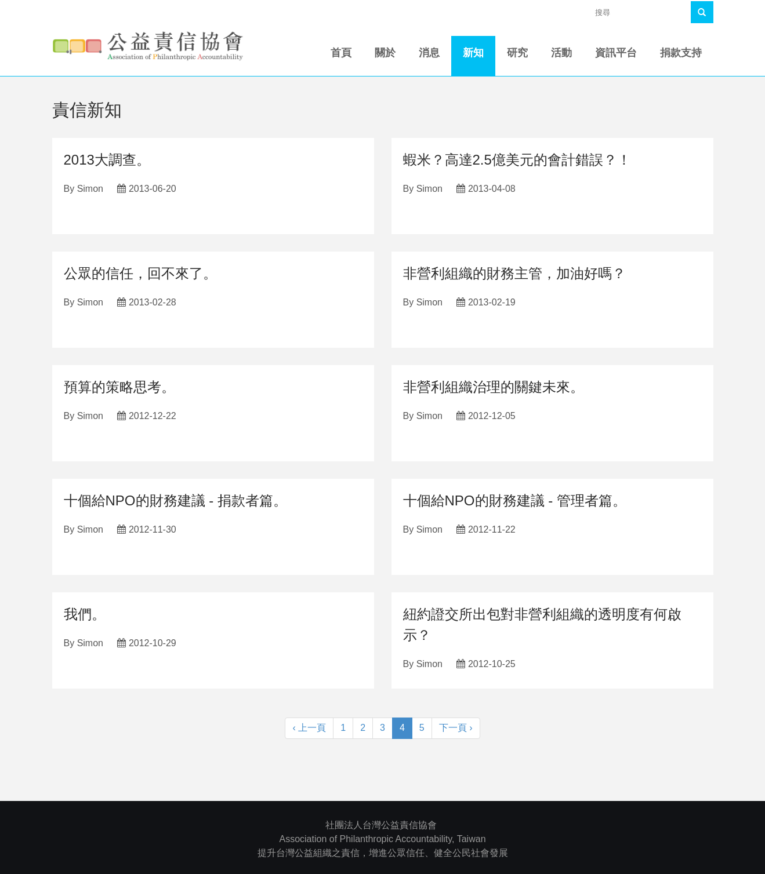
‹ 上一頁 (309, 728)
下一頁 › (456, 728)
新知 (473, 53)
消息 (429, 53)
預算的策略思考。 (119, 387)
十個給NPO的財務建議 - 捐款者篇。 (175, 500)
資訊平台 (616, 53)
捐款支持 (681, 53)
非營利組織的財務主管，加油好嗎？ (514, 273)
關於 (385, 53)
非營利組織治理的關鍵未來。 (493, 387)
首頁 (341, 53)
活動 (561, 53)
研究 (517, 53)
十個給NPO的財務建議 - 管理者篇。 (514, 500)
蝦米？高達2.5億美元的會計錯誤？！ (517, 159)
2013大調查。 (107, 159)
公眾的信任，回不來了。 (140, 273)
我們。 (85, 614)
